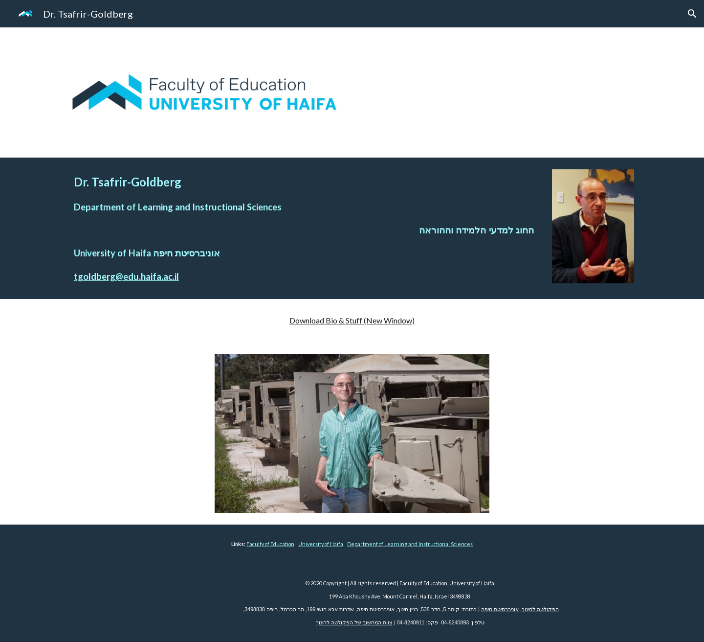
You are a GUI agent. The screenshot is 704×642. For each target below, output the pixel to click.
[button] (692, 13)
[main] (304, 228)
